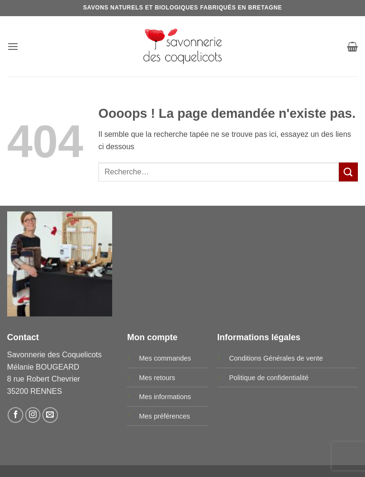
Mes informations (165, 397)
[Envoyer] (348, 171)
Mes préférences (164, 416)
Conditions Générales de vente (276, 358)
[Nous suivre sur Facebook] (15, 415)
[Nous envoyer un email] (50, 415)
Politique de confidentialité (268, 378)
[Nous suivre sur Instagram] (33, 415)
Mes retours (157, 378)
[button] (13, 46)
